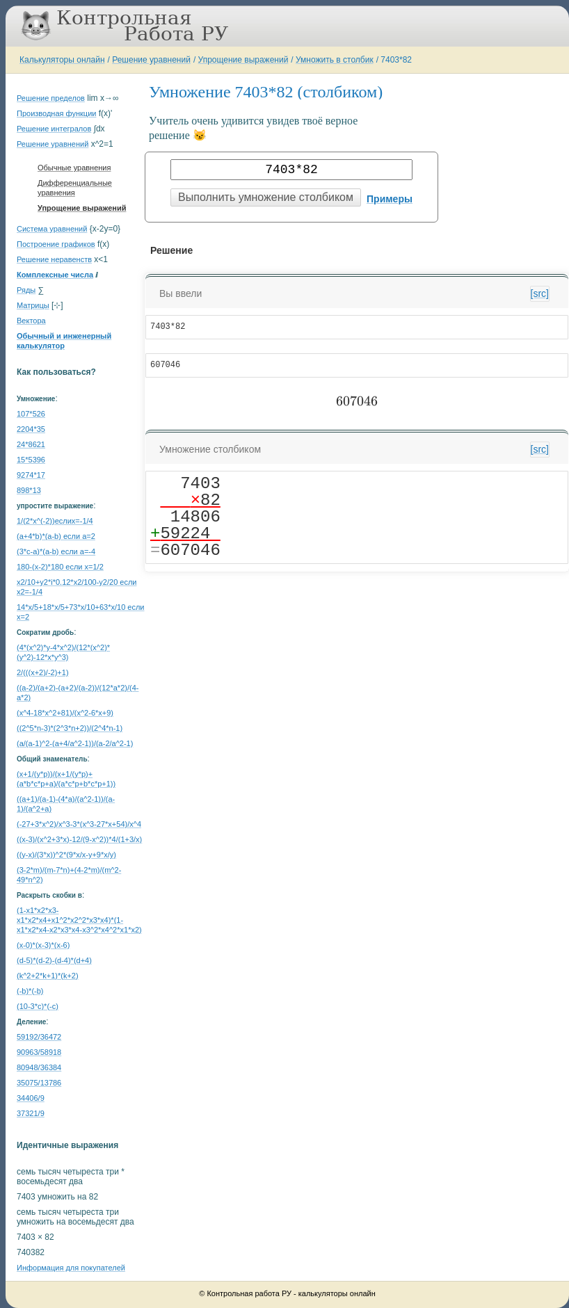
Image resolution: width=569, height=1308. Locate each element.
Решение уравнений (151, 60)
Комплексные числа (55, 275)
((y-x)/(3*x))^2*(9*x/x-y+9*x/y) (66, 854)
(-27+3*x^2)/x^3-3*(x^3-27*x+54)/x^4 (79, 824)
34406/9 (31, 1098)
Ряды (26, 290)
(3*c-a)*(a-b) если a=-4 (56, 551)
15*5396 (31, 459)
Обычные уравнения (74, 167)
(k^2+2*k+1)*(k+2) (48, 975)
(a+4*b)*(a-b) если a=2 (56, 536)
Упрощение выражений (243, 60)
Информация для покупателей (71, 1267)
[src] (540, 293)
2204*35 (31, 429)
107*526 (31, 414)
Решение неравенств (54, 259)
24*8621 (31, 444)
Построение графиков (56, 244)
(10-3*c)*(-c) (37, 1006)
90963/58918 (39, 1052)
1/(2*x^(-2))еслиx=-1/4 (55, 521)
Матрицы (33, 305)
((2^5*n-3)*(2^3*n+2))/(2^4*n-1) (69, 728)
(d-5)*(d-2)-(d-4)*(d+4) (54, 960)
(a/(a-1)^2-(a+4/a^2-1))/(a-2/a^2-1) (75, 743)
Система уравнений (52, 229)
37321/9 (31, 1113)
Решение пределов (51, 98)
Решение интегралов (54, 128)
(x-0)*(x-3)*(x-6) (43, 945)
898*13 (29, 490)
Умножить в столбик (335, 60)
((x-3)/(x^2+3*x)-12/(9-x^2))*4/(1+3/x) (79, 839)
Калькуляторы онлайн (62, 60)
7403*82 (396, 60)
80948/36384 (39, 1067)
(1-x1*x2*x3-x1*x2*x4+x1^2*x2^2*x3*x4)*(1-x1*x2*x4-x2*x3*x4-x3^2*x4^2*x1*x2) (79, 920)
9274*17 (31, 475)
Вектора (31, 320)
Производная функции (56, 113)
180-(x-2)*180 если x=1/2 (60, 567)
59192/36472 (39, 1037)
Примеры (389, 198)
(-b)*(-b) (30, 991)
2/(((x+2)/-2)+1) (43, 672)
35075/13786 (39, 1083)
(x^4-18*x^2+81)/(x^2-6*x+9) (65, 713)
